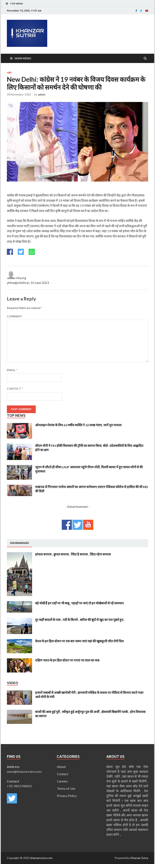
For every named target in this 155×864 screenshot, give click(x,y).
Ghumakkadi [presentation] (19, 543)
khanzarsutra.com (41, 858)
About (61, 766)
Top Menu (16, 3)
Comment (14, 316)
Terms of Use (66, 788)
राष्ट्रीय (9, 72)
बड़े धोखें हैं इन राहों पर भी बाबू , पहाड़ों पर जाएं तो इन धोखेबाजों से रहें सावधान (79, 603)
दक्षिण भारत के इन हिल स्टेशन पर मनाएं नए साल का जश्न (67, 660)
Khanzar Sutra (139, 858)
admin (41, 94)
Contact (15, 388)
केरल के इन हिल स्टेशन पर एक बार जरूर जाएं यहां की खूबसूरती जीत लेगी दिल (79, 641)
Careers (62, 781)
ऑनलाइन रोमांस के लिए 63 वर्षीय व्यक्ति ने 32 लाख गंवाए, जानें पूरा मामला (78, 425)
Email (12, 370)
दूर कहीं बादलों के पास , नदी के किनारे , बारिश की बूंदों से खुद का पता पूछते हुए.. (80, 619)
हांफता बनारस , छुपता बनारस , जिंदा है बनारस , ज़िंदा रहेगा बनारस (73, 554)
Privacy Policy (67, 796)
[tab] (19, 543)
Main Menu (23, 58)
